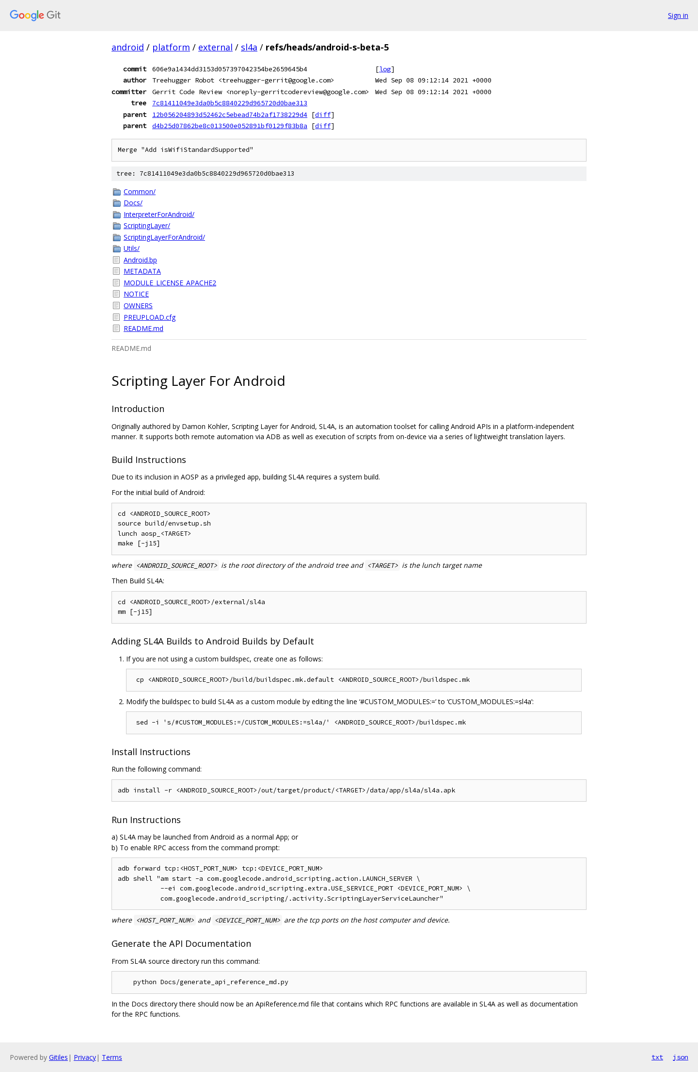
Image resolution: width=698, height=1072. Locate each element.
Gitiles (58, 1057)
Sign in (678, 15)
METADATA (142, 271)
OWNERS (138, 305)
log (385, 69)
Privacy (85, 1057)
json (680, 1057)
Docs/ (133, 202)
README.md (143, 328)
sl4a (249, 47)
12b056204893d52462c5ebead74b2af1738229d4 (229, 114)
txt (657, 1057)
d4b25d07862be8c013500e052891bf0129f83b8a (229, 125)
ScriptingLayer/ (147, 225)
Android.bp (140, 259)
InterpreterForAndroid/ (159, 214)
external (215, 47)
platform (171, 47)
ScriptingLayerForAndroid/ (164, 237)
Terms (112, 1057)
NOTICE (136, 293)
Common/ (140, 191)
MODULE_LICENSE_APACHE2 (170, 282)
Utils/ (132, 248)
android (127, 47)
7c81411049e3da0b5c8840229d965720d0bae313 (229, 103)
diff (323, 114)
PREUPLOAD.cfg (149, 317)
